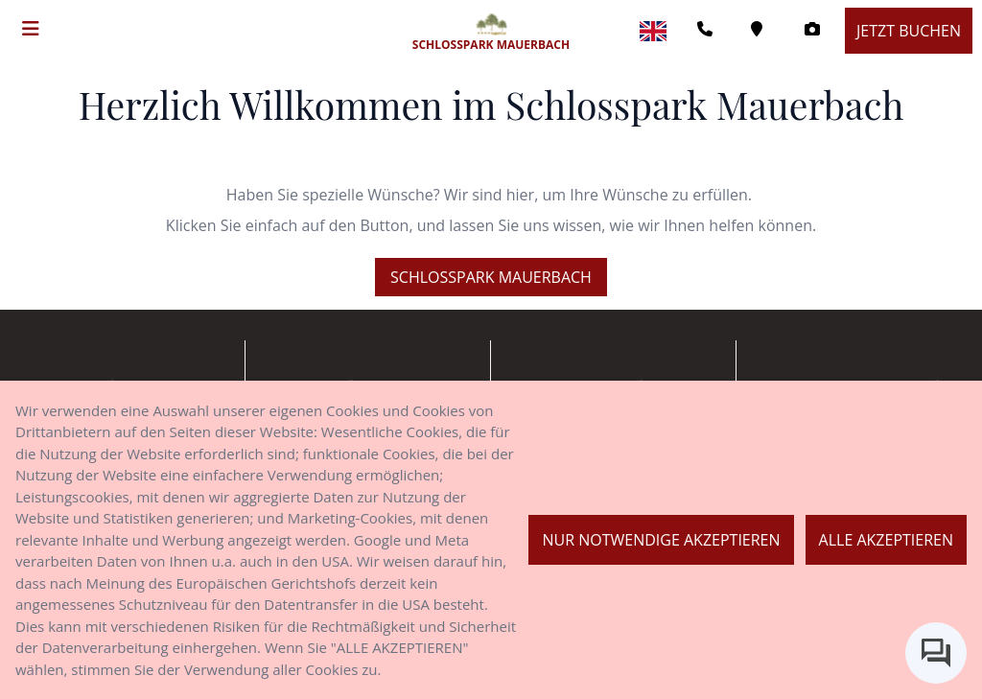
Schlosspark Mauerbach (491, 277)
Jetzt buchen (908, 30)
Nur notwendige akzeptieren (661, 539)
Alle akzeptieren (886, 539)
